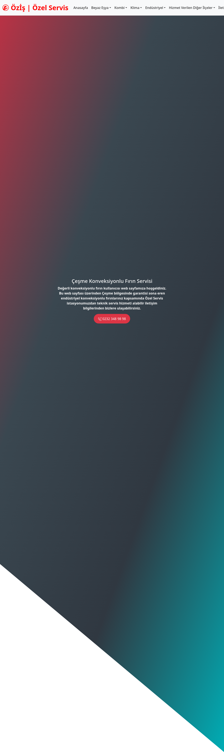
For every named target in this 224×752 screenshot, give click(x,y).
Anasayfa (80, 7)
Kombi (119, 7)
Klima (134, 7)
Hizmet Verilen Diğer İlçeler (190, 7)
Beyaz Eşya (100, 7)
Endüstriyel (154, 7)
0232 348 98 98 (112, 319)
